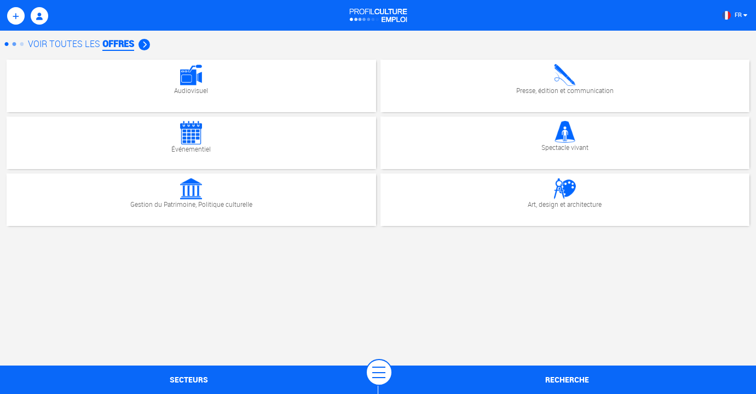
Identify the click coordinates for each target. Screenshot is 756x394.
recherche (567, 379)
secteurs (189, 379)
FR (734, 14)
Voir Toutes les (89, 44)
